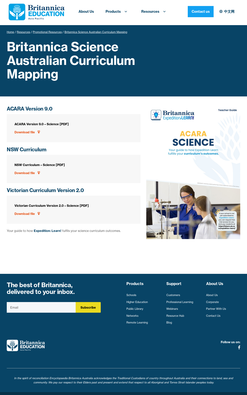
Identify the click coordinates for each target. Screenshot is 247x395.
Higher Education (137, 300)
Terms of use (125, 390)
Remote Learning (137, 321)
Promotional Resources (47, 32)
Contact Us (213, 314)
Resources (154, 11)
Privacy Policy (102, 390)
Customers (173, 293)
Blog (169, 321)
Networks (132, 314)
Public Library (134, 307)
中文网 (195, 11)
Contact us (227, 11)
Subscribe (88, 307)
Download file (24, 132)
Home (10, 32)
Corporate (212, 300)
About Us (86, 11)
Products (118, 11)
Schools (131, 293)
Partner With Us (216, 307)
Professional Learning (179, 300)
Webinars (172, 307)
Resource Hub (175, 314)
